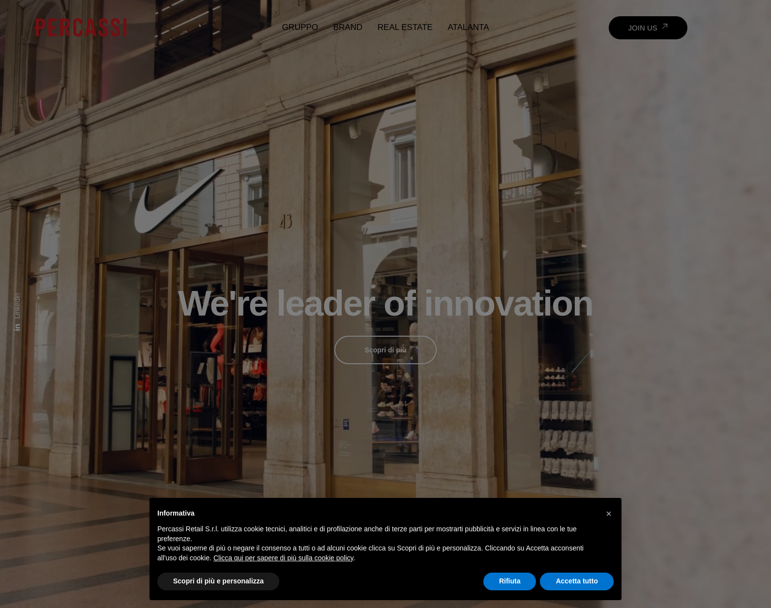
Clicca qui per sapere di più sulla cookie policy (283, 558)
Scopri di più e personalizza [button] (218, 581)
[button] (609, 513)
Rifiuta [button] (510, 581)
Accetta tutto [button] (577, 581)
